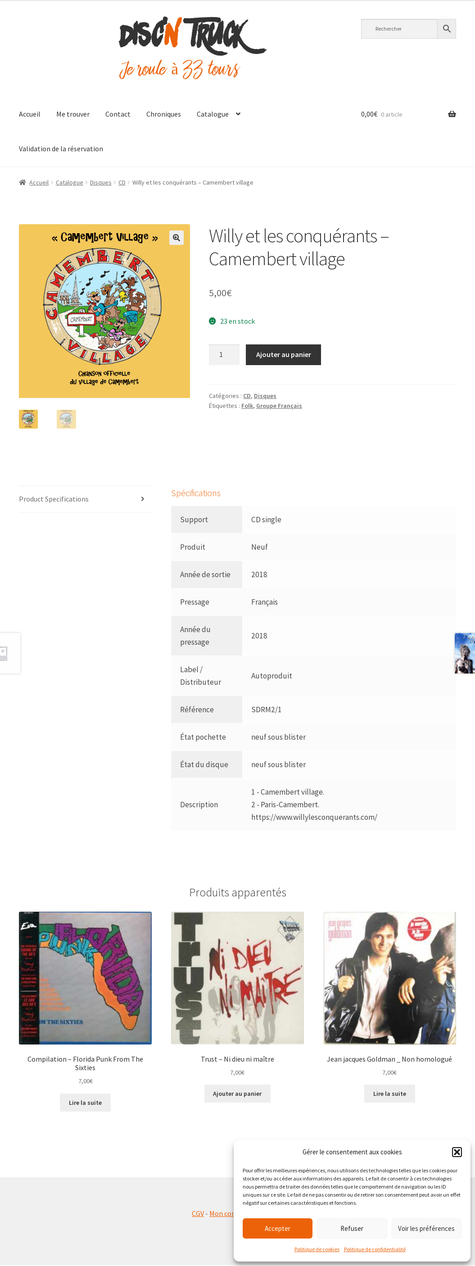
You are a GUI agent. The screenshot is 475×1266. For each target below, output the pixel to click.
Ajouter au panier (283, 354)
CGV (198, 1214)
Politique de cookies (316, 1249)
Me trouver (73, 113)
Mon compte (229, 1214)
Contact (118, 113)
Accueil (30, 113)
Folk (247, 406)
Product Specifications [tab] (54, 500)
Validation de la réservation (61, 148)
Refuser (351, 1228)
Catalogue (213, 113)
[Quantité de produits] (224, 354)
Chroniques (163, 113)
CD (122, 182)
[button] (456, 1152)
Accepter (277, 1228)
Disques (101, 182)
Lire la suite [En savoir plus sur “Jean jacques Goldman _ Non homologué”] (389, 1094)
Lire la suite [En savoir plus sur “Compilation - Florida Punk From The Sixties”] (85, 1103)
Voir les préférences (426, 1228)
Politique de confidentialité (375, 1249)
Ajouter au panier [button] (237, 1094)
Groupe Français (279, 406)
